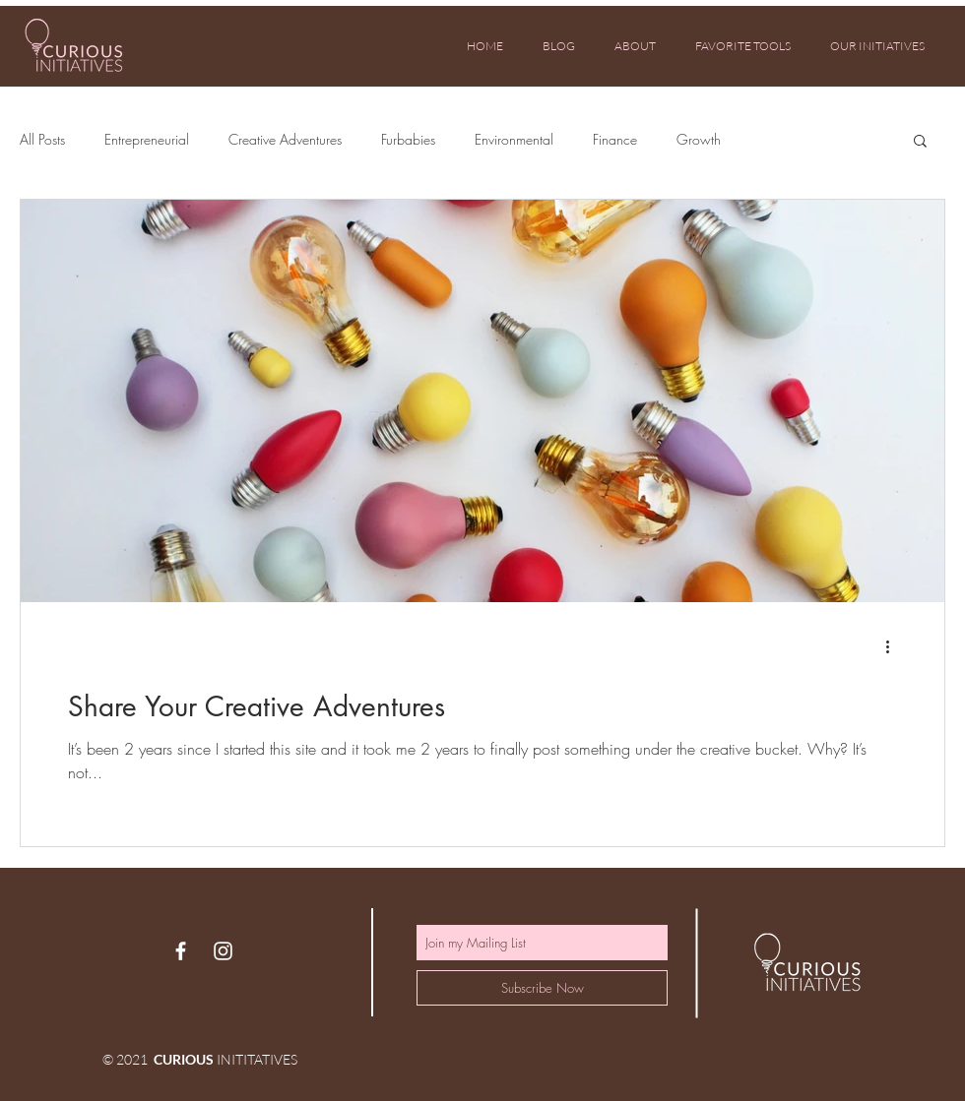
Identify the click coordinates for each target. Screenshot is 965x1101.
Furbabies (408, 139)
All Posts (42, 139)
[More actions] (894, 646)
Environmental (514, 139)
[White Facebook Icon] (180, 951)
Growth (698, 139)
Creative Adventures (285, 139)
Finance (615, 139)
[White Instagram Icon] (223, 951)
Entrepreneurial (146, 139)
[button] (920, 142)
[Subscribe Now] (542, 988)
